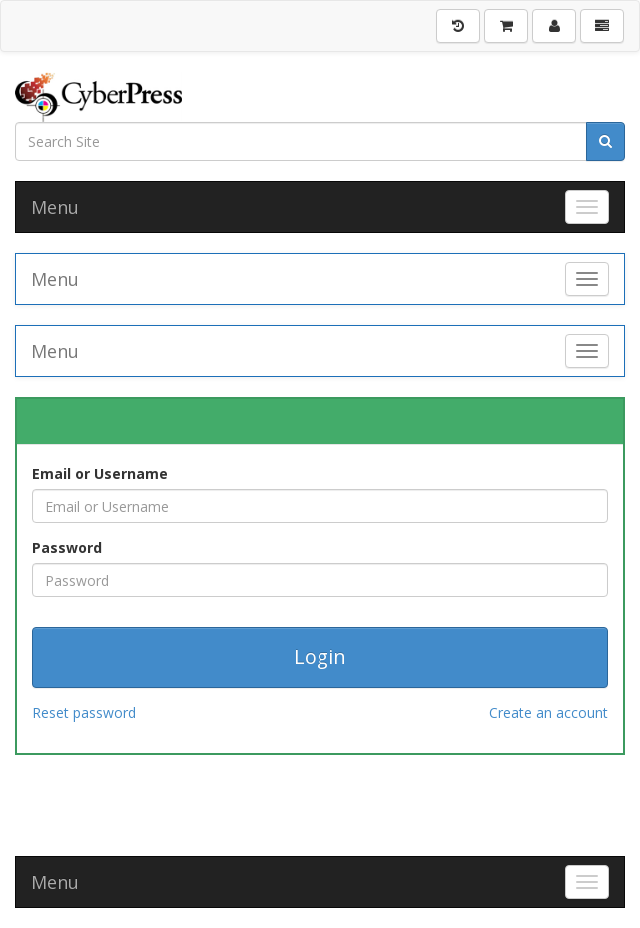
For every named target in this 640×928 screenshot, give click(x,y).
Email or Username (100, 473)
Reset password (84, 712)
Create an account (548, 712)
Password (67, 547)
